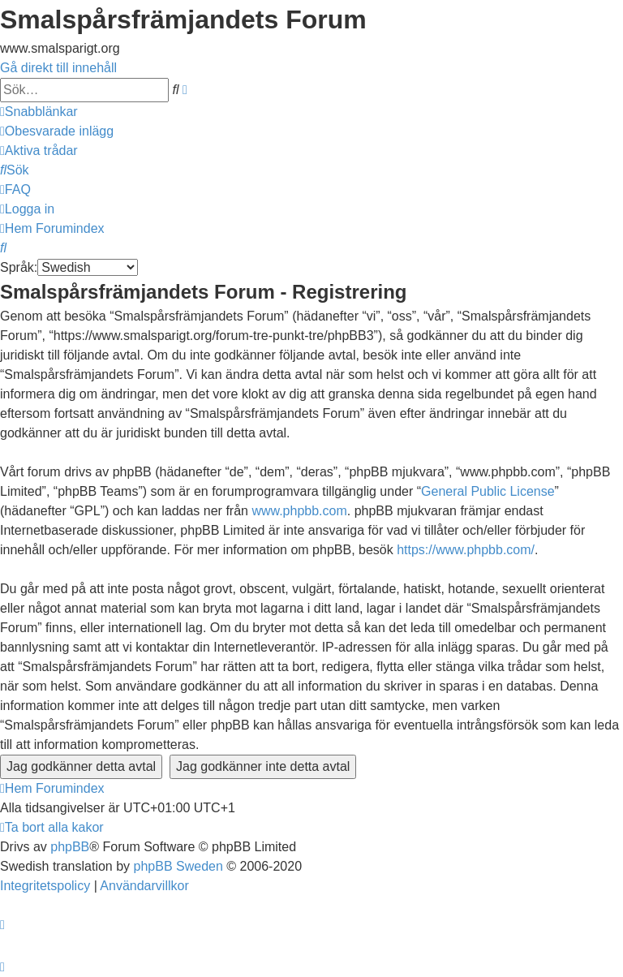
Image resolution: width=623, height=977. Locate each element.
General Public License (488, 491)
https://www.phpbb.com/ (466, 550)
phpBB (69, 847)
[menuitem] (57, 131)
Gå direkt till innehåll (58, 68)
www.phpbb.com (298, 511)
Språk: (18, 267)
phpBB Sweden (178, 866)
